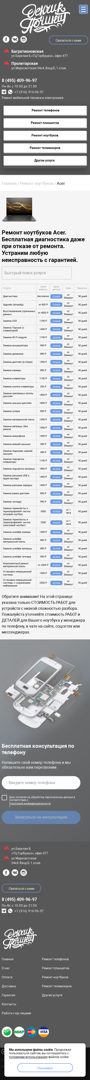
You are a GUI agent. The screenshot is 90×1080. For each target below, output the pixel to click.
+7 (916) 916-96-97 (29, 92)
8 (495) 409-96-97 (19, 80)
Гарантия (8, 995)
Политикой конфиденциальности (30, 803)
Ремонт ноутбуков (37, 183)
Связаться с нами (68, 40)
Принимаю (45, 1068)
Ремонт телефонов (55, 959)
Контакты (9, 1004)
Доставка (9, 986)
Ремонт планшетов (55, 968)
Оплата (7, 977)
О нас (6, 968)
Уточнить (56, 296)
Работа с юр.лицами (16, 1013)
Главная (9, 183)
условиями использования (28, 1057)
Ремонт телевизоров (57, 986)
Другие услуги (52, 995)
